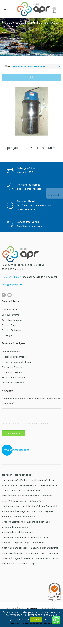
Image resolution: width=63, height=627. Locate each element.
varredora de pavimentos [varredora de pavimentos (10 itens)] (15, 563)
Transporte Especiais (13, 367)
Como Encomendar (12, 351)
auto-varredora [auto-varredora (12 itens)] (28, 485)
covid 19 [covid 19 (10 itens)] (6, 501)
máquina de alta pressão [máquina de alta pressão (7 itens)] (15, 548)
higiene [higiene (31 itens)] (49, 511)
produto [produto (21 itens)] (53, 553)
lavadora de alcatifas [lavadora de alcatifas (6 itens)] (37, 522)
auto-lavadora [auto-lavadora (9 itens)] (9, 485)
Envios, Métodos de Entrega (16, 362)
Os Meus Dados (10, 325)
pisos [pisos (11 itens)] (43, 553)
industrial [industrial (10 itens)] (6, 516)
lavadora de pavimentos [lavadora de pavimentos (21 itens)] (14, 537)
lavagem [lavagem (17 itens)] (6, 542)
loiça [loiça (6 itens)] (27, 542)
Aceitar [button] (36, 619)
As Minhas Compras (12, 320)
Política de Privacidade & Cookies (31, 623)
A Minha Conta (9, 309)
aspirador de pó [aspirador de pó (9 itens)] (23, 475)
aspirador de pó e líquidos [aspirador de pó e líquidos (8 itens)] (15, 480)
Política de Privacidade (14, 377)
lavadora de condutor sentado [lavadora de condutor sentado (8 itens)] (17, 532)
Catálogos (7, 335)
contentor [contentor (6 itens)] (47, 495)
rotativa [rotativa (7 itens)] (6, 558)
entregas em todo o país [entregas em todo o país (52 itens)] (29, 511)
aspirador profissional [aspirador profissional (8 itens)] (43, 480)
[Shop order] (36, 66)
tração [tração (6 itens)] (16, 558)
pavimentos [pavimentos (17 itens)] (32, 553)
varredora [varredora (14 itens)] (28, 558)
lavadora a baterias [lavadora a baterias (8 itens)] (24, 516)
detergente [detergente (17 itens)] (35, 501)
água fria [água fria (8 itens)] (35, 563)
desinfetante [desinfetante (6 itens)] (20, 501)
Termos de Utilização (12, 372)
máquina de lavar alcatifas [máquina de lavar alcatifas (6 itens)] (44, 548)
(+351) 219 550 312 (11, 277)
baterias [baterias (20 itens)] (16, 490)
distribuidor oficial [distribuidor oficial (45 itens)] (11, 506)
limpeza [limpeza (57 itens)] (18, 542)
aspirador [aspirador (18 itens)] (7, 475)
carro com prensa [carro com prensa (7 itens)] (33, 490)
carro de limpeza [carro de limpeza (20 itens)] (10, 495)
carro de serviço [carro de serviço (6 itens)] (30, 495)
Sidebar (10, 66)
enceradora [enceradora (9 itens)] (8, 511)
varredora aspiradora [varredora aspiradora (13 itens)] (47, 558)
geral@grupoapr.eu (12, 284)
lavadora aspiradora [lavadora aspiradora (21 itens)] (12, 522)
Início (4, 32)
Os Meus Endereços (12, 330)
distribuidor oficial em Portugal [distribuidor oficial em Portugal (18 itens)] (39, 506)
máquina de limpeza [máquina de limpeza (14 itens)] (12, 553)
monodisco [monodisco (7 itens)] (38, 542)
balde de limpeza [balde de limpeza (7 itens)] (48, 485)
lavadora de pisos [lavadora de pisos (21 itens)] (39, 537)
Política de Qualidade (13, 382)
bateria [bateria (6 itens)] (5, 490)
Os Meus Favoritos (11, 315)
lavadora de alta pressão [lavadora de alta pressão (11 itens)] (15, 527)
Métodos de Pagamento (14, 357)
